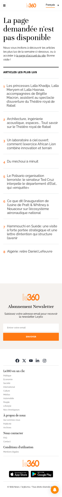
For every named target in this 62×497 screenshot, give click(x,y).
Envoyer (31, 336)
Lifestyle (7, 406)
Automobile (8, 398)
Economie (8, 379)
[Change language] (52, 5)
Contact (7, 441)
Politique (7, 376)
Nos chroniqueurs (11, 410)
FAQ (5, 438)
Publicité (7, 424)
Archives (7, 427)
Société (6, 383)
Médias (6, 394)
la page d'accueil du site (31, 55)
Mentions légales (11, 452)
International (9, 387)
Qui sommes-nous (11, 420)
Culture (6, 391)
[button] (55, 490)
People (6, 402)
